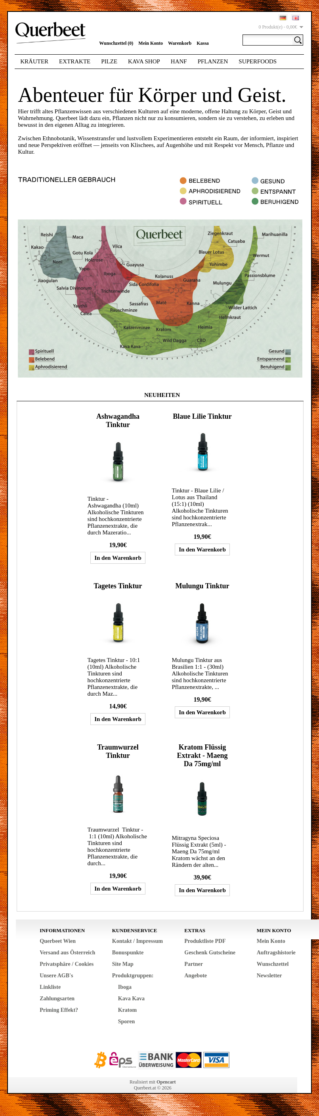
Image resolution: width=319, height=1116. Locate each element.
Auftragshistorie (276, 953)
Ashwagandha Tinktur (117, 420)
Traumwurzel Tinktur (118, 751)
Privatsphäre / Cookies (67, 964)
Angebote (195, 976)
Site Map (123, 964)
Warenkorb (179, 43)
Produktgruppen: (133, 976)
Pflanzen (213, 61)
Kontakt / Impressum (137, 941)
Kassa (203, 43)
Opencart (166, 1082)
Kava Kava (131, 999)
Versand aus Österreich (67, 953)
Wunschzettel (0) (116, 43)
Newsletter (269, 976)
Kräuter (34, 61)
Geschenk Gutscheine (209, 953)
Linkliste (50, 987)
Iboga (125, 987)
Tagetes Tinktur (118, 586)
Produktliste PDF (204, 941)
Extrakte (74, 61)
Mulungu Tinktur (202, 586)
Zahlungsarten (57, 999)
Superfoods (258, 61)
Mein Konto (150, 43)
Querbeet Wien (58, 941)
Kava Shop (144, 61)
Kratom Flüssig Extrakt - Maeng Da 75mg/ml (202, 755)
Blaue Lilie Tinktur (202, 416)
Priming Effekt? (59, 1010)
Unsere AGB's (56, 976)
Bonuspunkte (127, 953)
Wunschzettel (273, 964)
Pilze (109, 61)
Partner (193, 964)
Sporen (126, 1021)
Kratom (127, 1010)
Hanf (179, 61)
